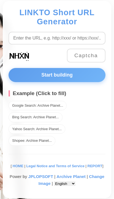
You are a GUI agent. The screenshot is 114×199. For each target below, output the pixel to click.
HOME (17, 166)
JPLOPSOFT (40, 176)
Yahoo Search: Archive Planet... (37, 129)
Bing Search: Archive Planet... (35, 117)
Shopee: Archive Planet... (32, 140)
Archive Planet (71, 176)
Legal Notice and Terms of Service (55, 166)
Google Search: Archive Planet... (37, 105)
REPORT (95, 166)
